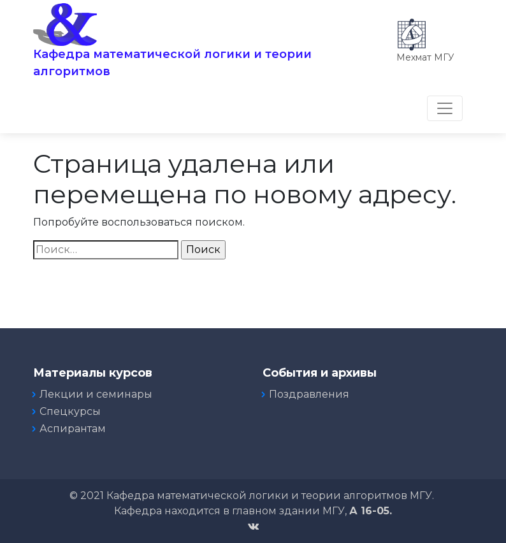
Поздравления (309, 394)
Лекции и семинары (96, 394)
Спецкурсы (70, 411)
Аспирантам (73, 429)
